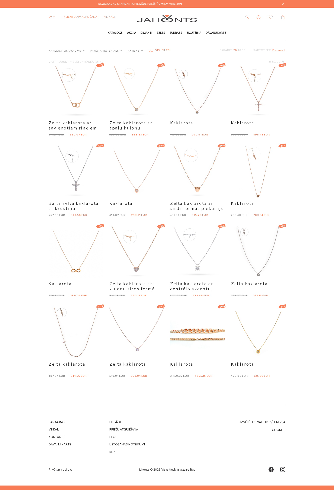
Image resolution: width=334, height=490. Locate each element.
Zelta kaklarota (249, 283)
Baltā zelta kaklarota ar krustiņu (74, 206)
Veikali (109, 16)
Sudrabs (176, 32)
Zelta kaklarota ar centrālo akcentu (191, 286)
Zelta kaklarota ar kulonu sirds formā (132, 286)
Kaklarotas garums (66, 50)
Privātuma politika (61, 469)
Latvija (277, 422)
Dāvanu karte (60, 444)
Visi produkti (59, 61)
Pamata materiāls (106, 50)
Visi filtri (159, 50)
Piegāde (115, 422)
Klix (112, 452)
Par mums (57, 422)
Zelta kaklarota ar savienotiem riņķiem (73, 125)
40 (239, 49)
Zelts (161, 32)
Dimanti (146, 32)
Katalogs (115, 32)
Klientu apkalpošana (80, 16)
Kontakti (56, 437)
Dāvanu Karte (216, 32)
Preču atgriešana (123, 429)
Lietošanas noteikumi (127, 444)
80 (244, 49)
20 (235, 49)
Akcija (131, 32)
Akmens (135, 50)
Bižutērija (194, 32)
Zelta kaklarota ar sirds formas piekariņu (197, 206)
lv (53, 16)
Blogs (114, 437)
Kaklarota (181, 122)
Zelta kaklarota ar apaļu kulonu (130, 125)
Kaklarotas (93, 61)
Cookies (278, 430)
